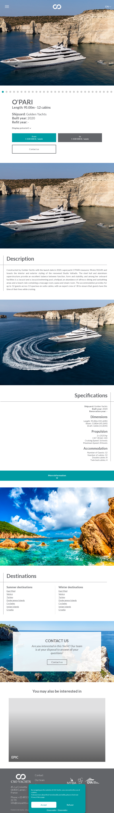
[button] (3, 91)
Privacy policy (51, 810)
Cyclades (11, 603)
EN (107, 6)
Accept (44, 805)
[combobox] (21, 129)
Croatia (10, 609)
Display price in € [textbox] (20, 128)
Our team (40, 780)
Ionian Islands (13, 606)
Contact (39, 775)
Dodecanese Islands (16, 600)
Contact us (34, 149)
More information (57, 476)
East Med (11, 591)
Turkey (10, 597)
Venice (10, 594)
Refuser (70, 805)
